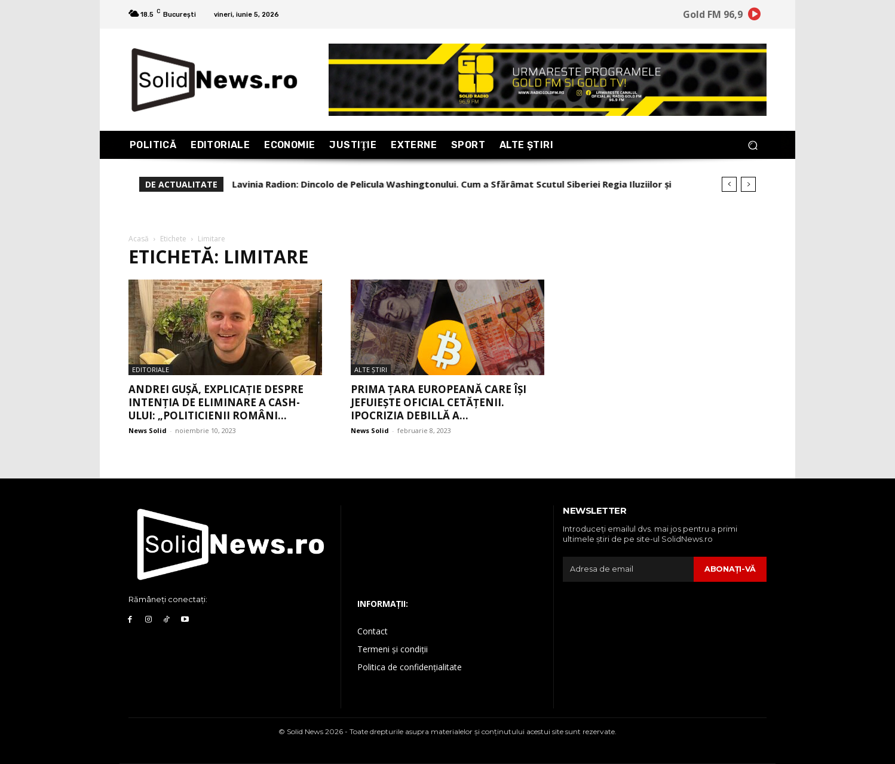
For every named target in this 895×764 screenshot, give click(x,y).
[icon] (755, 16)
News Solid (147, 430)
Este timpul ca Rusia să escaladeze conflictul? (334, 184)
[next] (748, 184)
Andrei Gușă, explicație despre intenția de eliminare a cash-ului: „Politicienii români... (216, 402)
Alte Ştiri (370, 369)
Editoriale (150, 369)
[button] (752, 145)
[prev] (729, 184)
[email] (628, 569)
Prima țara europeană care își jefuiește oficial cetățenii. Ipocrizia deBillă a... (438, 402)
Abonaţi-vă (730, 568)
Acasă (138, 239)
